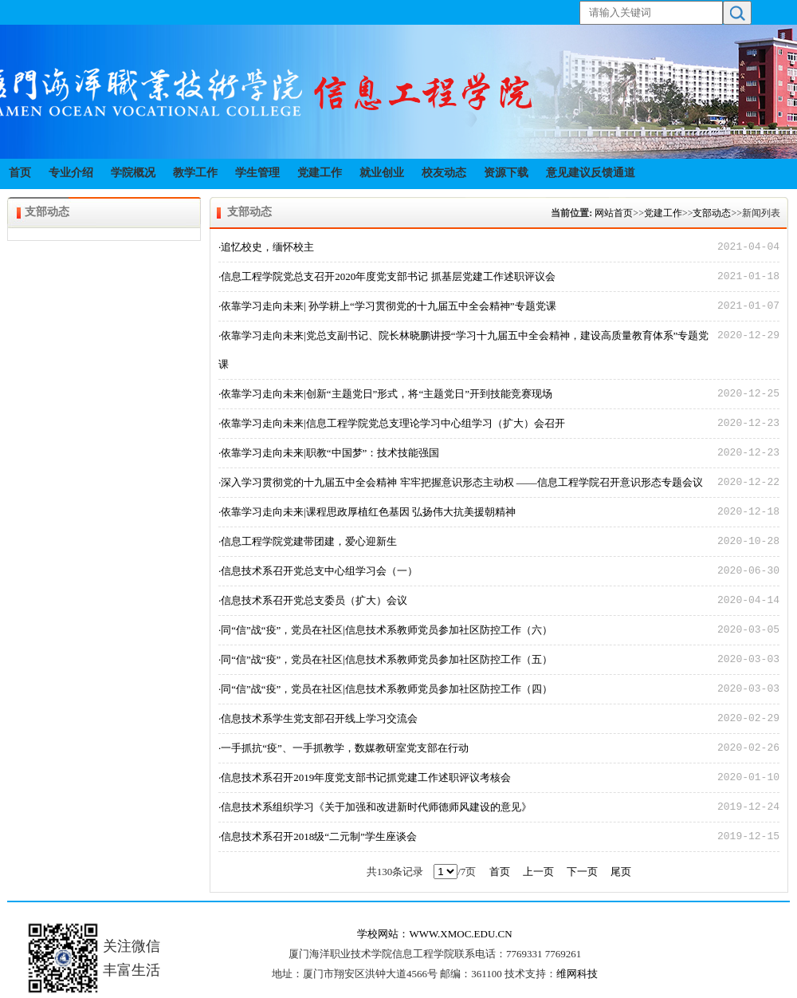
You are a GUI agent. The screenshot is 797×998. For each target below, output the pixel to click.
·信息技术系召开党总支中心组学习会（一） (318, 571)
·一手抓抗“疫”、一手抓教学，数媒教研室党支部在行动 (343, 748)
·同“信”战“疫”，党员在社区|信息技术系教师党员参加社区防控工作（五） (385, 659)
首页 (20, 173)
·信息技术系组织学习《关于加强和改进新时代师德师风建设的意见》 (375, 807)
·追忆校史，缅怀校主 (266, 247)
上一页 (538, 872)
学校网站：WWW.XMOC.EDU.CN (434, 934)
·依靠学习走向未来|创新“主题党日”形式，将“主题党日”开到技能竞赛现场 (385, 394)
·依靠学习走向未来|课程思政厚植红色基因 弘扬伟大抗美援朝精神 (367, 512)
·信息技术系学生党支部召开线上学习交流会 (318, 718)
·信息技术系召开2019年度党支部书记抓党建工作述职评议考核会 (364, 777)
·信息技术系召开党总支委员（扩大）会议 (312, 600)
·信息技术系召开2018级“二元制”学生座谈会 (317, 836)
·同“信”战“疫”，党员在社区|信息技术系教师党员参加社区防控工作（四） (385, 689)
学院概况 (133, 173)
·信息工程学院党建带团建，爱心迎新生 (307, 541)
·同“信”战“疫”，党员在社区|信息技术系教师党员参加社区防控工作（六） (385, 630)
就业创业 (381, 173)
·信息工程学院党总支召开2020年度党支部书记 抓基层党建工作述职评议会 (387, 276)
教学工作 (195, 173)
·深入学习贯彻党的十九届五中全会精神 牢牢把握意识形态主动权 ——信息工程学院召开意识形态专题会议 (460, 482)
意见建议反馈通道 (590, 173)
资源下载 (506, 173)
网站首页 (614, 213)
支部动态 (712, 213)
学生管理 (257, 173)
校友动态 (444, 173)
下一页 (582, 872)
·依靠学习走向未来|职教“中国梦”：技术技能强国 (328, 453)
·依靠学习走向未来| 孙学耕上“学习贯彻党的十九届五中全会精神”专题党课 (387, 306)
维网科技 (577, 974)
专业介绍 (71, 173)
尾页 (621, 872)
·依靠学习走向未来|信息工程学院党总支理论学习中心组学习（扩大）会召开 (391, 423)
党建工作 (319, 173)
